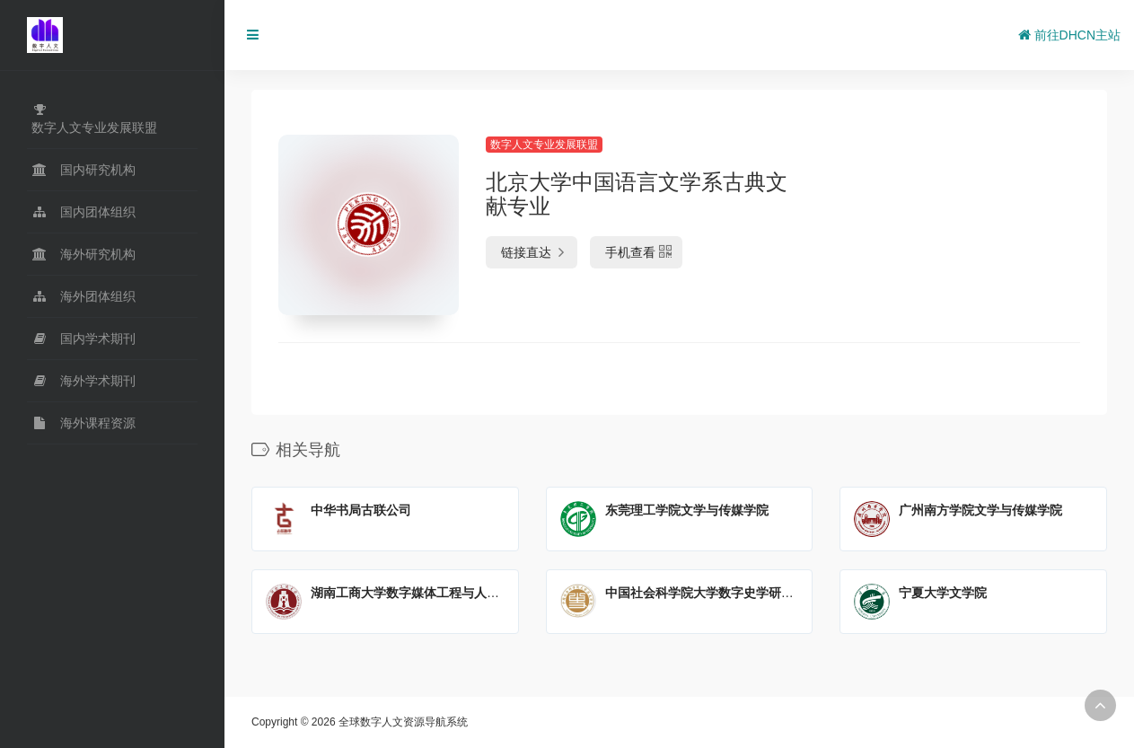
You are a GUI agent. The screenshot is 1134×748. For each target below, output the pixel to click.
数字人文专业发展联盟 (544, 144)
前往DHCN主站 (1069, 35)
